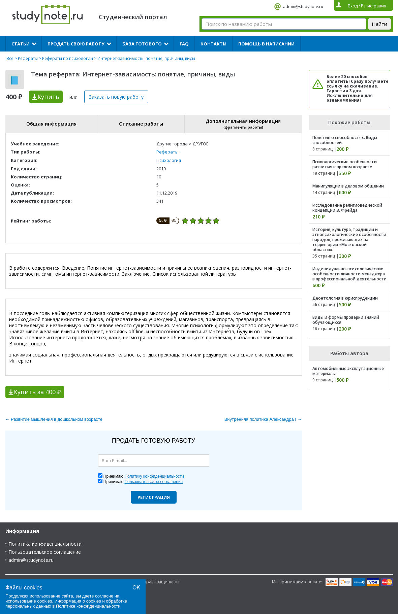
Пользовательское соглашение (44, 552)
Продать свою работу (76, 44)
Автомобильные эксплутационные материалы (348, 371)
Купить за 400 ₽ (37, 392)
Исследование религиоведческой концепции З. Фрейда (347, 207)
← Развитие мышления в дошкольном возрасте (53, 419)
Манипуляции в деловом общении (348, 186)
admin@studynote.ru (303, 6)
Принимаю (143, 476)
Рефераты (28, 58)
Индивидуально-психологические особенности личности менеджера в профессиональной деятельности (349, 274)
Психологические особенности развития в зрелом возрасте (344, 164)
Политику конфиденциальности (154, 476)
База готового (142, 44)
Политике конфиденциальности (88, 606)
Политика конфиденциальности (45, 544)
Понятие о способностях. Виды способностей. (344, 140)
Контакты (213, 44)
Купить (48, 97)
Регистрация (153, 497)
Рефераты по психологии (67, 58)
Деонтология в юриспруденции (345, 298)
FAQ (184, 44)
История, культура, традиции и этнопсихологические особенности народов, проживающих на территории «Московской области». (349, 239)
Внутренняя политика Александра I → (263, 419)
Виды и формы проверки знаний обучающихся (345, 319)
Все (9, 58)
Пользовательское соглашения (153, 481)
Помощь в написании (266, 44)
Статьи (20, 44)
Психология (168, 160)
